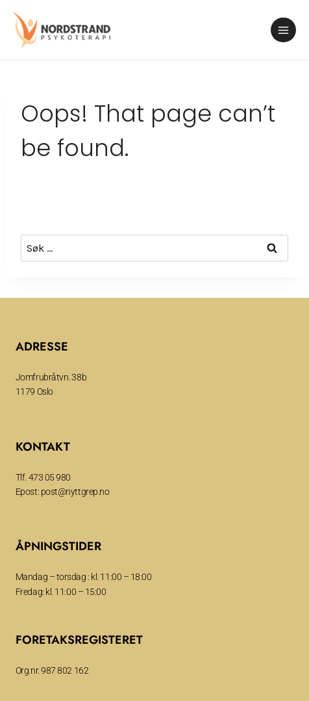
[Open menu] (283, 30)
